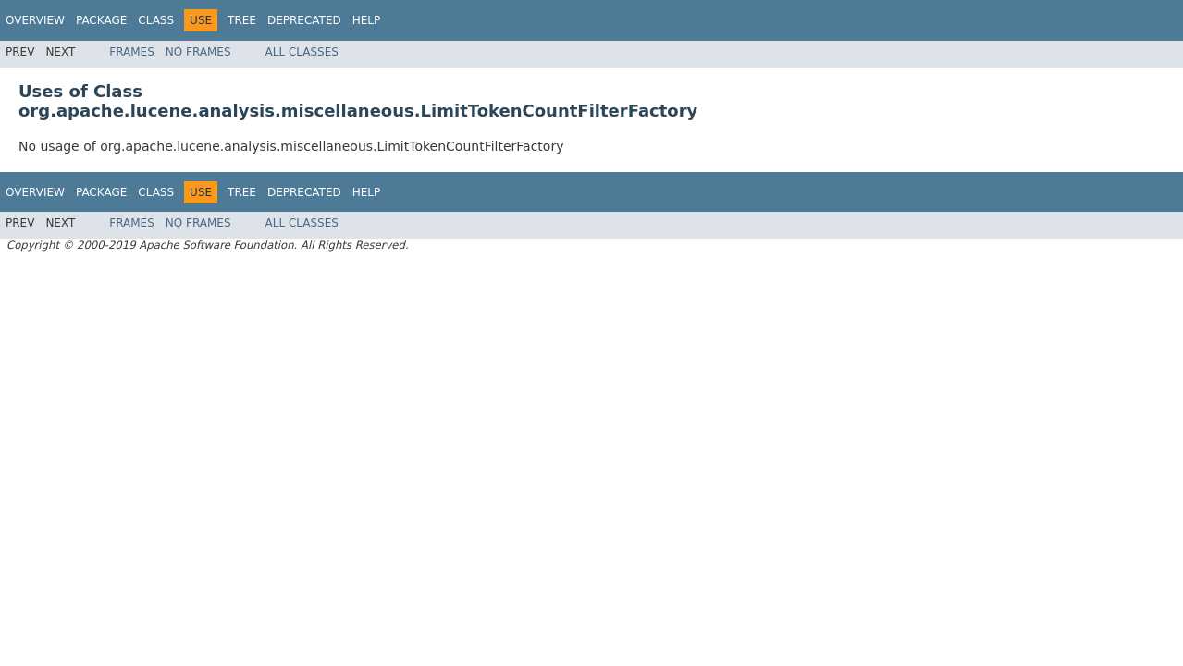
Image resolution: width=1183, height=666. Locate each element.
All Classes (302, 51)
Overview (35, 20)
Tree (242, 20)
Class (156, 20)
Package (101, 20)
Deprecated (304, 20)
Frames (131, 51)
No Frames (198, 51)
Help (366, 20)
